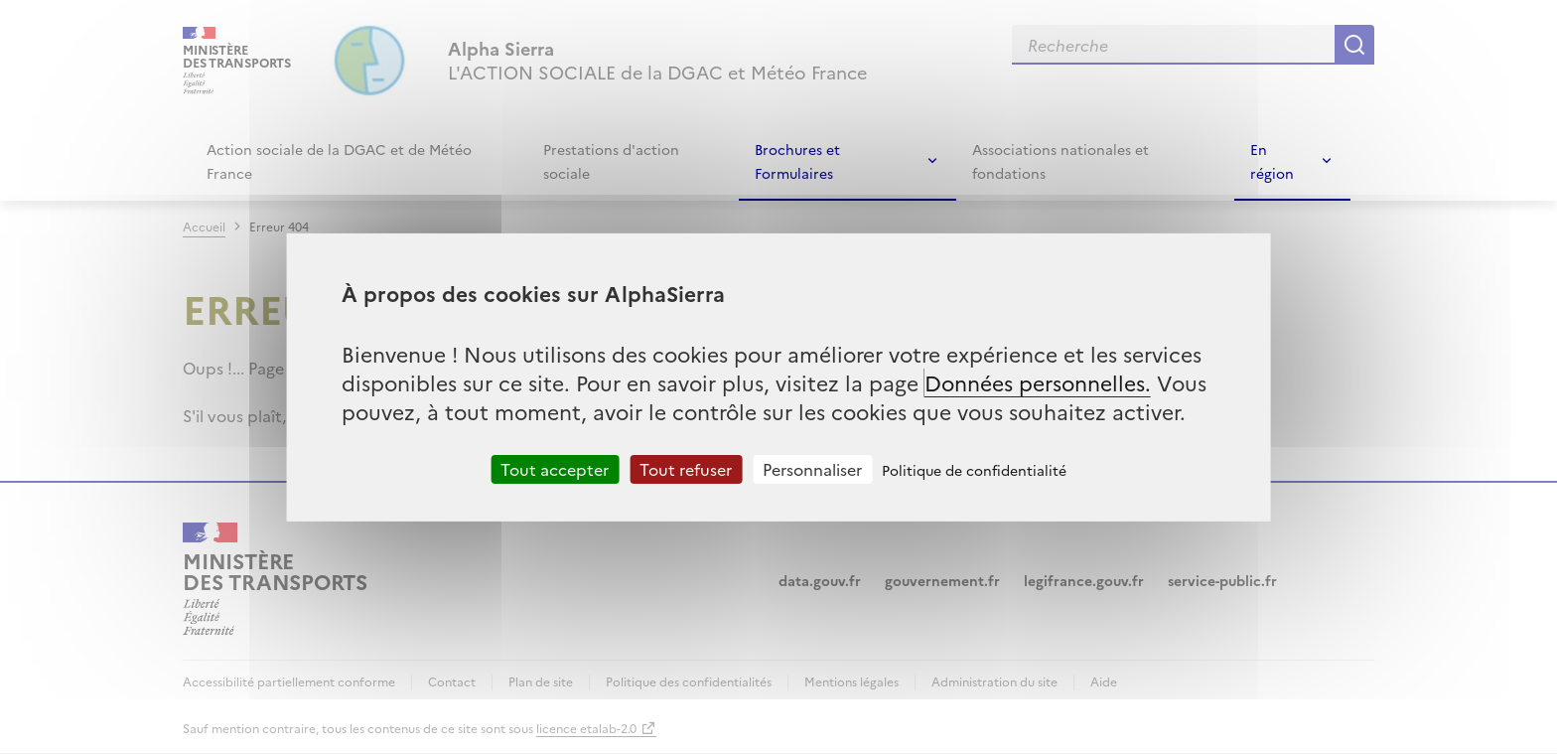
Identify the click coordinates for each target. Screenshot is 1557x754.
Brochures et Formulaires (797, 161)
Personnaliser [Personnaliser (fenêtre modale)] (812, 468)
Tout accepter (554, 468)
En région (1272, 161)
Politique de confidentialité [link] (974, 469)
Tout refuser (685, 468)
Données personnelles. (1037, 381)
